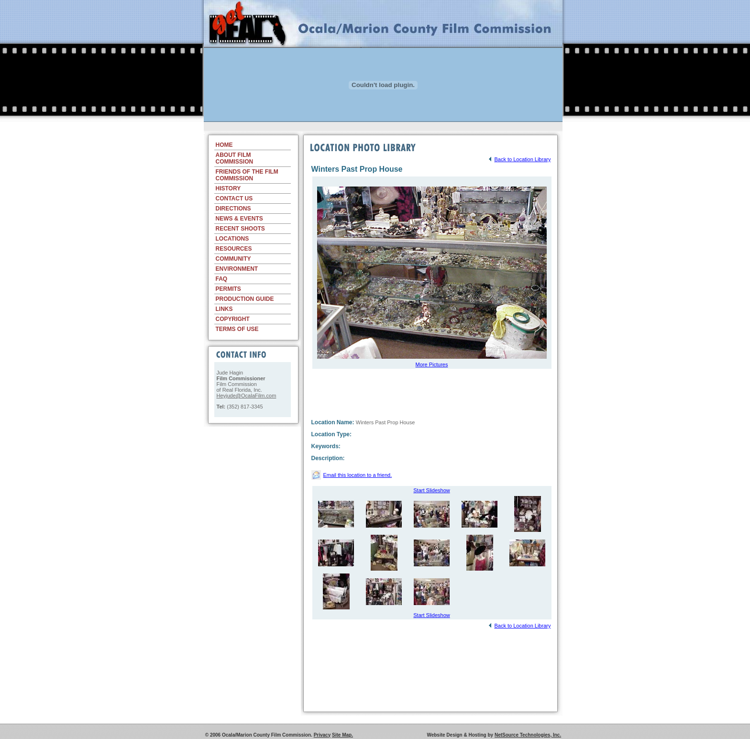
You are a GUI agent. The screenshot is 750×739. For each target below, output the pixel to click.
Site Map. (342, 735)
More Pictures (432, 364)
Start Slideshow (431, 490)
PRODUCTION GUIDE (245, 299)
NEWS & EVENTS (239, 218)
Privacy (322, 735)
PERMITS (228, 289)
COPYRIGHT (233, 319)
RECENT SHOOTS (240, 228)
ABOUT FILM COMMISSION (235, 158)
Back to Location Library (519, 159)
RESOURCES (234, 248)
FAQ (222, 279)
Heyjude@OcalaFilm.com (246, 395)
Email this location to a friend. (357, 475)
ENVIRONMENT (237, 268)
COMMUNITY (233, 258)
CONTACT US (234, 198)
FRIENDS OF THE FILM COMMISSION (247, 175)
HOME (224, 145)
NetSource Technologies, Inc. (528, 735)
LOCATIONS (232, 238)
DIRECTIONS (233, 208)
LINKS (224, 309)
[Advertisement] (383, 125)
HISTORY (228, 188)
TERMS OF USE (237, 329)
